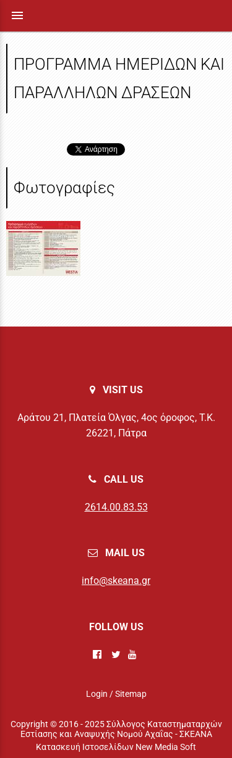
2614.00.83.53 (116, 507)
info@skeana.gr (116, 580)
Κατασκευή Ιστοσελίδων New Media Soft (116, 747)
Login (97, 694)
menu (17, 15)
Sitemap (131, 694)
